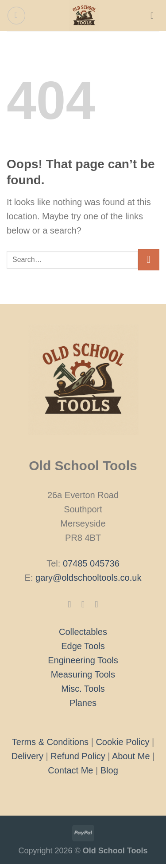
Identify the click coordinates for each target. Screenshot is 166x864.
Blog (109, 770)
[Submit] (149, 260)
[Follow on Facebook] (69, 604)
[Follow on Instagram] (82, 604)
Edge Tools (83, 646)
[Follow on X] (96, 604)
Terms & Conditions (50, 742)
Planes (83, 703)
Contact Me (70, 770)
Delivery (27, 756)
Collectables (83, 632)
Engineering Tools (83, 660)
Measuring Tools (83, 674)
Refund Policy (77, 756)
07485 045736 (91, 563)
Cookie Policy (122, 742)
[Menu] (16, 15)
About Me (131, 756)
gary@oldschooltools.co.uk (88, 578)
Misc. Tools (83, 689)
